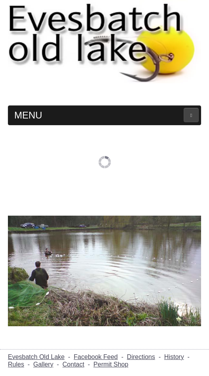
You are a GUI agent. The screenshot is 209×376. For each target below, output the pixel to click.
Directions (141, 356)
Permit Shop (110, 364)
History (174, 356)
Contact (73, 364)
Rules (16, 364)
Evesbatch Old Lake (36, 356)
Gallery (43, 364)
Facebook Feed (96, 356)
